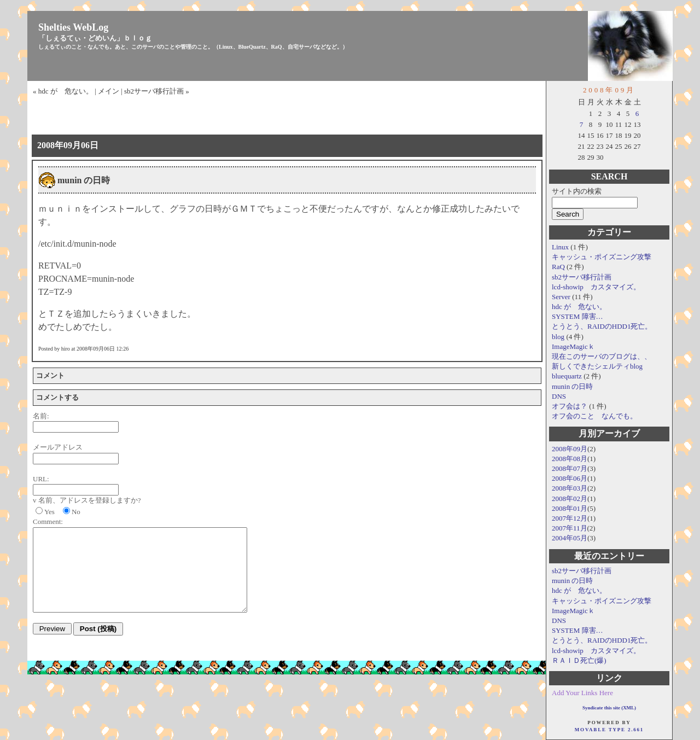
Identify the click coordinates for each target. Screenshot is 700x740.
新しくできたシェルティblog (597, 366)
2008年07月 (569, 468)
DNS (559, 396)
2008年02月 (569, 498)
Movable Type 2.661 (609, 729)
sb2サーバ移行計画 (581, 277)
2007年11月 (569, 528)
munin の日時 (572, 386)
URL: (41, 479)
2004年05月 (569, 538)
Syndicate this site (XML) (609, 707)
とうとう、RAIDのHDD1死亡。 (602, 326)
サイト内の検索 (577, 191)
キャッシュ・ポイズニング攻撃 (601, 257)
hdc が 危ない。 (579, 306)
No (76, 512)
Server (562, 297)
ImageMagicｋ (573, 346)
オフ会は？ (570, 406)
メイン (108, 91)
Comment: (48, 521)
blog (559, 337)
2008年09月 (569, 449)
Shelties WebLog (73, 27)
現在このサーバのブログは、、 (601, 356)
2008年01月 (569, 508)
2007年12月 (569, 518)
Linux (561, 247)
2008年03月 (569, 488)
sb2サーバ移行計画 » (156, 91)
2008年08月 (569, 459)
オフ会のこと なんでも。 (594, 416)
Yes (49, 512)
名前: (41, 416)
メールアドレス (58, 447)
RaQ (559, 267)
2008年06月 (569, 478)
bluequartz (568, 376)
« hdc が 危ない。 (63, 91)
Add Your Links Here (582, 693)
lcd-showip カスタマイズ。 (596, 287)
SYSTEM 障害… (577, 316)
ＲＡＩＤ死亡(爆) (579, 660)
